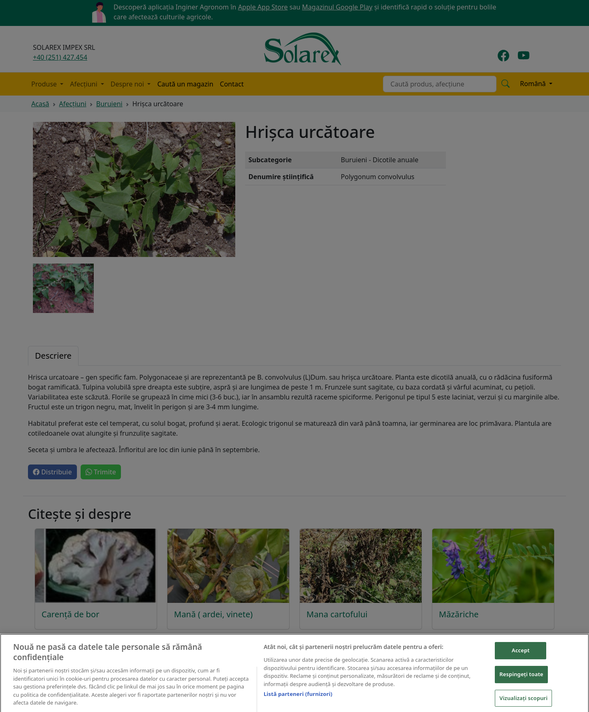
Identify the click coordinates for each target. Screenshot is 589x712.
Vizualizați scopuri (523, 701)
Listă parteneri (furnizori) (298, 697)
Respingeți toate (521, 677)
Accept (521, 653)
